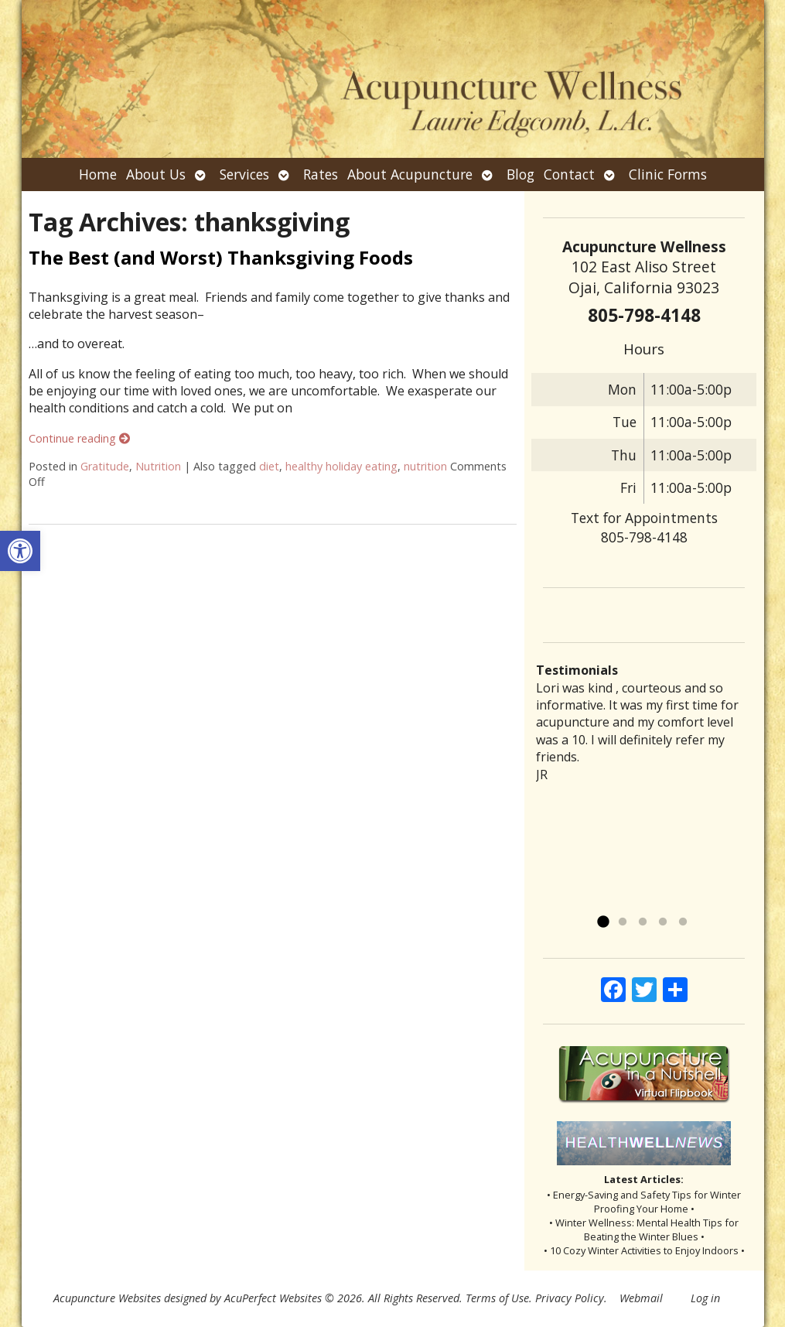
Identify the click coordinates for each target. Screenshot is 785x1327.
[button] (20, 551)
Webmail (641, 1298)
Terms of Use (497, 1298)
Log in (705, 1298)
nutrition (425, 466)
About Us (156, 174)
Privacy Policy (569, 1298)
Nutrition (158, 466)
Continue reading (79, 438)
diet (269, 466)
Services (244, 174)
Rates (320, 174)
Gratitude (104, 466)
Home (98, 174)
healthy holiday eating (341, 466)
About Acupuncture (410, 174)
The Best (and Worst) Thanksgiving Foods (221, 257)
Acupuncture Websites (107, 1298)
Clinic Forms (668, 174)
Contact (569, 174)
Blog (520, 174)
